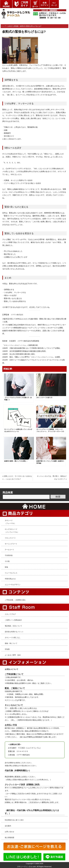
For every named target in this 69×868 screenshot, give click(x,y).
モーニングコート (11, 544)
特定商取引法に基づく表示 (14, 820)
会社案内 (8, 826)
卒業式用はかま (10, 579)
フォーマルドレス (11, 573)
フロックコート (10, 538)
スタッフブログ (10, 614)
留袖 (6, 567)
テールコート (9, 549)
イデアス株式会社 (17, 315)
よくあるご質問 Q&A (13, 655)
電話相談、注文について (13, 626)
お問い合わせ (9, 832)
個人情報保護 (9, 837)
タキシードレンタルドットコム (15, 345)
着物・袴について (11, 643)
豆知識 (7, 649)
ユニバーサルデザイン (12, 584)
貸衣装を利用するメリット (14, 632)
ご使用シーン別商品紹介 (13, 620)
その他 (7, 561)
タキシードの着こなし (12, 637)
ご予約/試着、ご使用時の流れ (15, 600)
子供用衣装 (9, 555)
